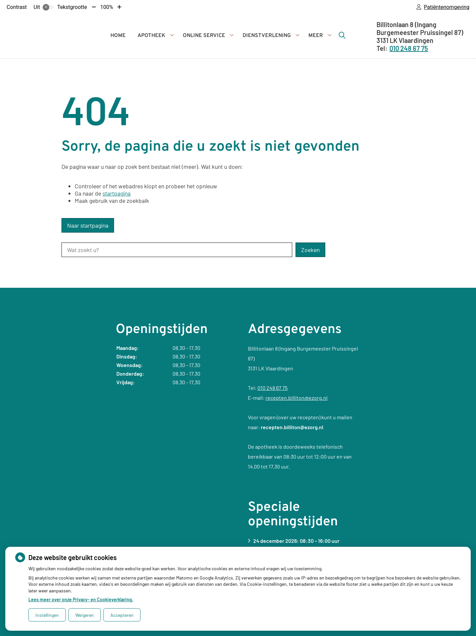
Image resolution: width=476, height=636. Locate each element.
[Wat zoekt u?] (176, 250)
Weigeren (84, 615)
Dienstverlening (267, 35)
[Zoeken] (342, 35)
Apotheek (151, 35)
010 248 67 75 (273, 388)
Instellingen (47, 615)
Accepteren (122, 615)
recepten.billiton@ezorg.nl (296, 397)
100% (106, 7)
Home (118, 35)
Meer (315, 35)
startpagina (116, 193)
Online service (204, 35)
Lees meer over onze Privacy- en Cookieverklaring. (80, 599)
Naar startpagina (87, 225)
